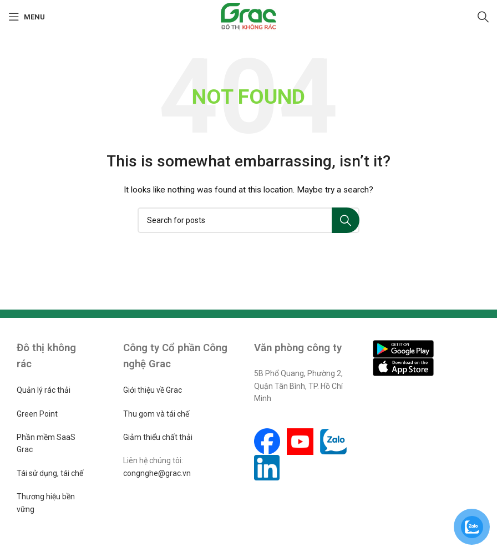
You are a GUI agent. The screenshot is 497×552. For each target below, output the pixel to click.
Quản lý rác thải (43, 390)
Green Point (37, 413)
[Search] (483, 17)
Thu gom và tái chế (156, 413)
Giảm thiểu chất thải (157, 437)
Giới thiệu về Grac (152, 390)
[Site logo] (249, 16)
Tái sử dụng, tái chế (50, 473)
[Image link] (403, 347)
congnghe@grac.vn (157, 473)
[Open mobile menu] (26, 17)
